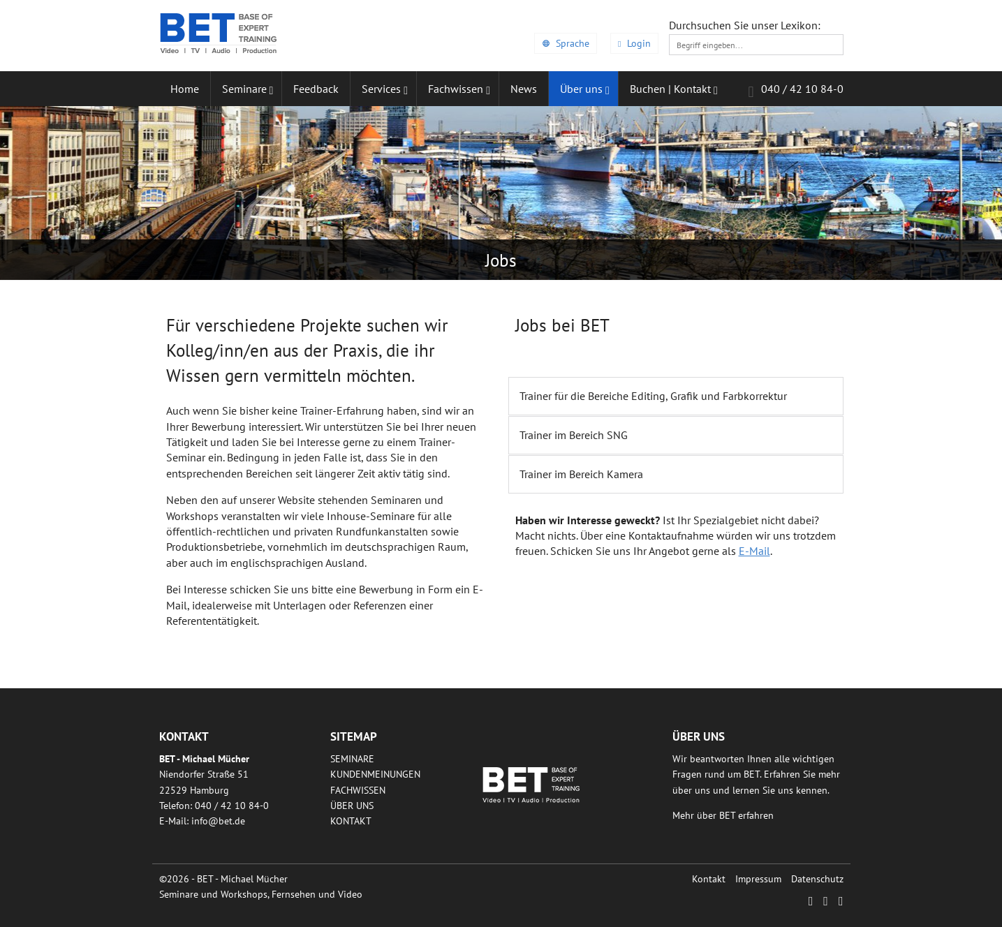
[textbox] (756, 44)
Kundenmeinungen (375, 774)
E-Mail (754, 551)
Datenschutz (817, 879)
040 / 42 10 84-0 (795, 91)
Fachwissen (357, 790)
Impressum (758, 879)
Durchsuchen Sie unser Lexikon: (744, 25)
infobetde (218, 821)
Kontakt (350, 821)
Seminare (352, 758)
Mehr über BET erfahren (723, 815)
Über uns (352, 805)
